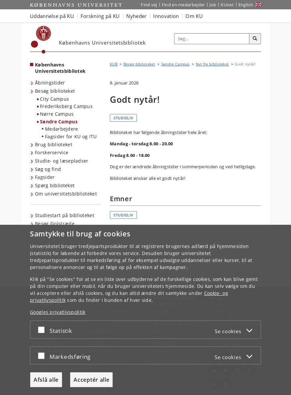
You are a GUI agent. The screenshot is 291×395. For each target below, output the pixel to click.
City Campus (54, 99)
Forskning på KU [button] (100, 16)
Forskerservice (51, 152)
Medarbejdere (61, 129)
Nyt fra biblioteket (212, 64)
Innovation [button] (166, 16)
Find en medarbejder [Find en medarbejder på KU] (183, 5)
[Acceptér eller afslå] (43, 329)
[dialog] (145, 310)
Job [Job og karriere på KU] (212, 5)
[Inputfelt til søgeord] (212, 38)
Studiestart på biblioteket (64, 215)
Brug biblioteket (53, 144)
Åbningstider (50, 82)
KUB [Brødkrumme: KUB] (114, 64)
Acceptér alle (91, 379)
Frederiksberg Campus (66, 106)
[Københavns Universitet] (41, 40)
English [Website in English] (245, 5)
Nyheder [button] (136, 16)
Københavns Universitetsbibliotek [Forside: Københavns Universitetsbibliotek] (60, 68)
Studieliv (123, 117)
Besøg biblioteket (55, 91)
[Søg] (255, 39)
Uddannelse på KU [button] (52, 16)
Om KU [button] (194, 16)
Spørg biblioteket (55, 185)
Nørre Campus (57, 114)
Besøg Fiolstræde (55, 223)
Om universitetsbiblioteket (66, 194)
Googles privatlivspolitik (58, 312)
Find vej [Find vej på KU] (149, 5)
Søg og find (48, 169)
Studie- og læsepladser (62, 161)
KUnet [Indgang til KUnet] (227, 5)
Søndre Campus (59, 121)
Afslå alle (46, 379)
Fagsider (45, 177)
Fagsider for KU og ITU (71, 136)
